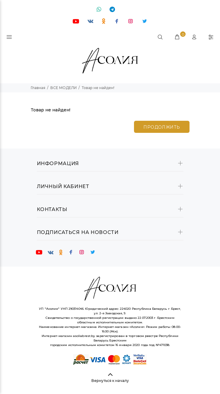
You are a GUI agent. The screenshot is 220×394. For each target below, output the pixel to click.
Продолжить (161, 127)
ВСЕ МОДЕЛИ (63, 87)
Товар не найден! (98, 87)
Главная (38, 87)
